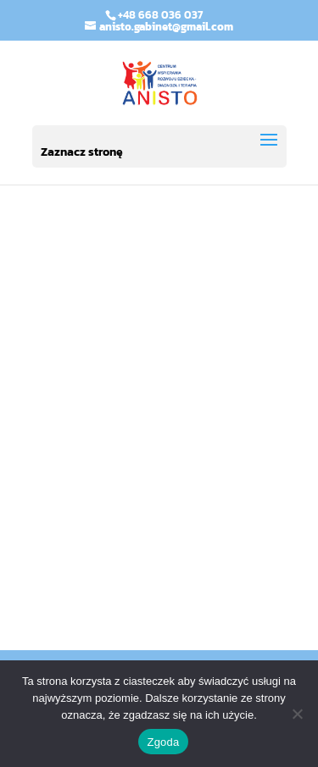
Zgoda (163, 742)
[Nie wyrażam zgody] (296, 713)
